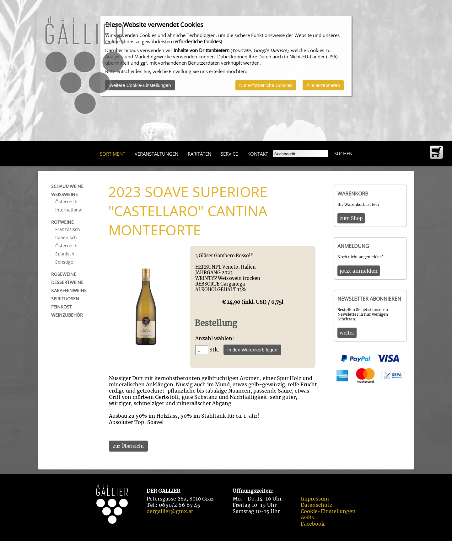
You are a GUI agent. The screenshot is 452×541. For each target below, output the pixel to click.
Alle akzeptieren (323, 85)
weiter (347, 333)
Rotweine (62, 222)
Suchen (343, 153)
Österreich (66, 202)
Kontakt (257, 154)
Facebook (313, 524)
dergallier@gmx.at (170, 511)
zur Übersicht (128, 446)
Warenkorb (352, 193)
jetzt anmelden (359, 271)
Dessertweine (67, 282)
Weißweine (64, 194)
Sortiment (112, 154)
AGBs (307, 517)
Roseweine (63, 274)
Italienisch (66, 237)
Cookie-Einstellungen (328, 511)
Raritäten (199, 154)
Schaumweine (67, 186)
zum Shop (351, 218)
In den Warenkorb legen (252, 349)
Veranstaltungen (156, 154)
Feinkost (61, 307)
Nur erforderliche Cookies (266, 85)
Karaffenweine (69, 290)
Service (229, 154)
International (69, 210)
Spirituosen (65, 299)
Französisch (67, 229)
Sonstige (64, 262)
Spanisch (64, 254)
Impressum (315, 498)
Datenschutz (316, 505)
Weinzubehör (67, 315)
